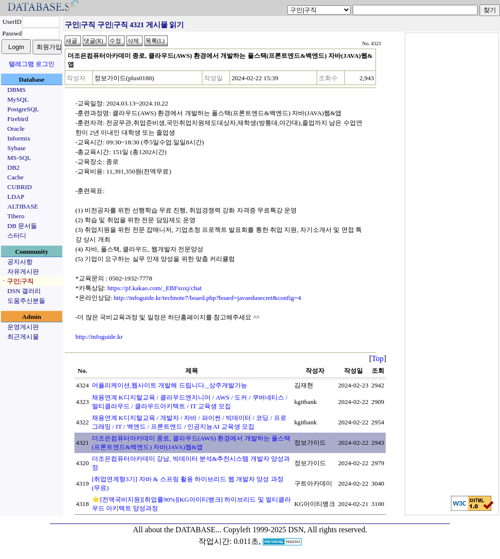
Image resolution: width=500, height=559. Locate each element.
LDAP (15, 196)
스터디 (16, 235)
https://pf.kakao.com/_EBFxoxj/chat (154, 288)
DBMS (16, 89)
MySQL (18, 99)
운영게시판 (23, 327)
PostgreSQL (23, 109)
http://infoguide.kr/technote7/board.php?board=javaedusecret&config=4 (207, 297)
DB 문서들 (22, 225)
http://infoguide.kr (99, 336)
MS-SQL (19, 157)
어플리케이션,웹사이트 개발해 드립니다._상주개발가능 (169, 385)
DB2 (13, 167)
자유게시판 (23, 271)
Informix (18, 138)
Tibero (15, 216)
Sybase (16, 148)
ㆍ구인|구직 (17, 281)
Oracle (16, 128)
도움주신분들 (26, 300)
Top (378, 358)
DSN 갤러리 (24, 291)
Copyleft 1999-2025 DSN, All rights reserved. (295, 529)
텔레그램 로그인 (31, 64)
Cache (15, 177)
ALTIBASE (22, 206)
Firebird (17, 118)
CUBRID (19, 187)
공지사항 (20, 261)
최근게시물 (23, 336)
